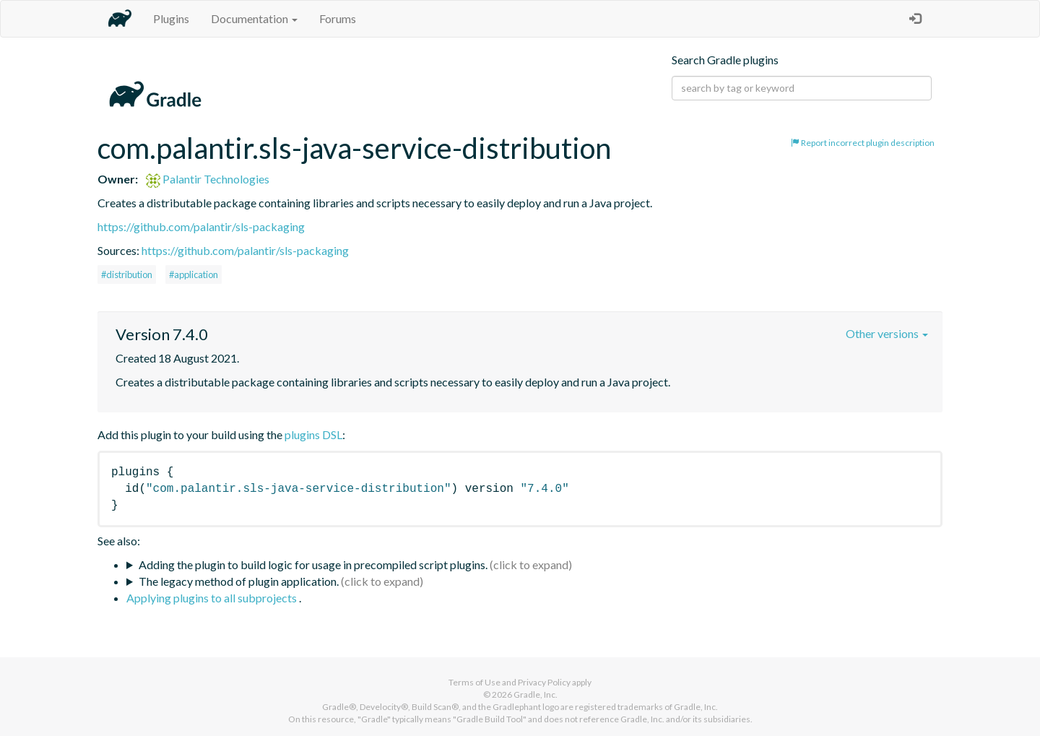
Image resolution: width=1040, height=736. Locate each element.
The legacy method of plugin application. (239, 581)
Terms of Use (474, 682)
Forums (337, 18)
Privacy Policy (544, 682)
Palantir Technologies (207, 179)
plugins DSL (313, 434)
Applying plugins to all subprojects (212, 598)
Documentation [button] (254, 18)
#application (193, 274)
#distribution (126, 274)
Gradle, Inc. (536, 694)
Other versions (887, 333)
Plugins (171, 18)
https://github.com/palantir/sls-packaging (201, 226)
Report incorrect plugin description (863, 142)
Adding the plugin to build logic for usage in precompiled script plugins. (313, 564)
